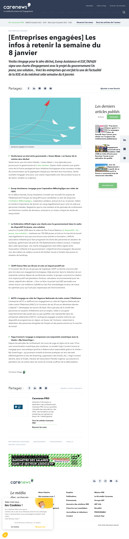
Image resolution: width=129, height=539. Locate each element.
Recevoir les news (85, 22)
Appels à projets (102, 12)
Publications (73, 12)
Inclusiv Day (99, 516)
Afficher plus (107, 185)
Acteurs (101, 117)
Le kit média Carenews (103, 496)
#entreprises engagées (19, 442)
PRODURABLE (100, 512)
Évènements (86, 12)
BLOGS (52, 12)
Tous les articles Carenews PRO (43, 422)
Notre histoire (44, 492)
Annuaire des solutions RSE (77, 504)
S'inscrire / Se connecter (117, 6)
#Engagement (39, 442)
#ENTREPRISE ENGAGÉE (18, 31)
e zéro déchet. (42, 165)
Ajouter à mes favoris (110, 88)
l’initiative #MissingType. (20, 201)
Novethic (98, 508)
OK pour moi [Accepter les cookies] (40, 527)
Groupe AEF (99, 500)
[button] (5, 535)
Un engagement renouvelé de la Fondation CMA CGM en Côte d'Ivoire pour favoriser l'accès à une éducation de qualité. (107, 151)
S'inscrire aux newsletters (76, 508)
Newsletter (89, 6)
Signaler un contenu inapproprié (71, 388)
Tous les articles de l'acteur (108, 22)
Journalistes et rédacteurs (77, 512)
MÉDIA (44, 12)
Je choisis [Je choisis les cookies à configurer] (15, 527)
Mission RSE (99, 492)
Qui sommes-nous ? (46, 496)
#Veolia (70, 442)
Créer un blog (101, 6)
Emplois (116, 12)
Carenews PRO (18, 22)
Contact (69, 516)
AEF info (97, 504)
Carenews (114, 117)
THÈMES (61, 12)
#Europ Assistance (17, 444)
